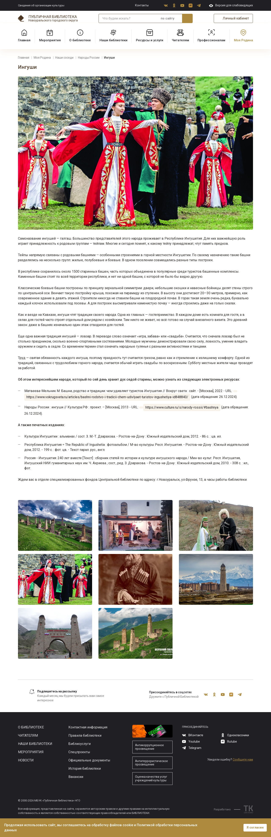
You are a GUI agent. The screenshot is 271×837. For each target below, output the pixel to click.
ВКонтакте (166, 5)
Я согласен (255, 827)
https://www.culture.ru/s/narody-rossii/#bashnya (181, 407)
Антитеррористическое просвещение (151, 762)
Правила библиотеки (84, 735)
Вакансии (75, 777)
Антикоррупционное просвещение (149, 746)
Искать (187, 18)
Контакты (142, 5)
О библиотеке (31, 727)
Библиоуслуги (79, 744)
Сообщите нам (243, 759)
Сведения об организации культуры (41, 5)
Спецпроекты (79, 752)
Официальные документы (89, 760)
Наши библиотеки (35, 744)
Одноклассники (174, 5)
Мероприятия (31, 752)
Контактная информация (87, 727)
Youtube (182, 5)
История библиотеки (84, 769)
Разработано (227, 809)
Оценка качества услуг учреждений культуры (151, 778)
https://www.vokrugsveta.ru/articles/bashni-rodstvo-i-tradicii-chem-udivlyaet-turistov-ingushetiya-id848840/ (107, 397)
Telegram (199, 5)
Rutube (190, 5)
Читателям (28, 735)
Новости (26, 760)
